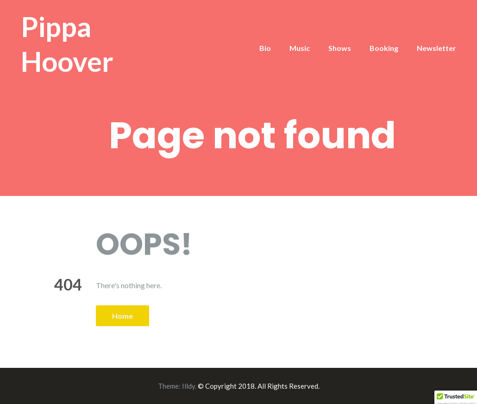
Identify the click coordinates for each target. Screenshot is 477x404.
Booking (384, 48)
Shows (339, 48)
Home (122, 315)
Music (299, 48)
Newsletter (436, 48)
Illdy (188, 386)
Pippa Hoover (67, 44)
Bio (265, 48)
